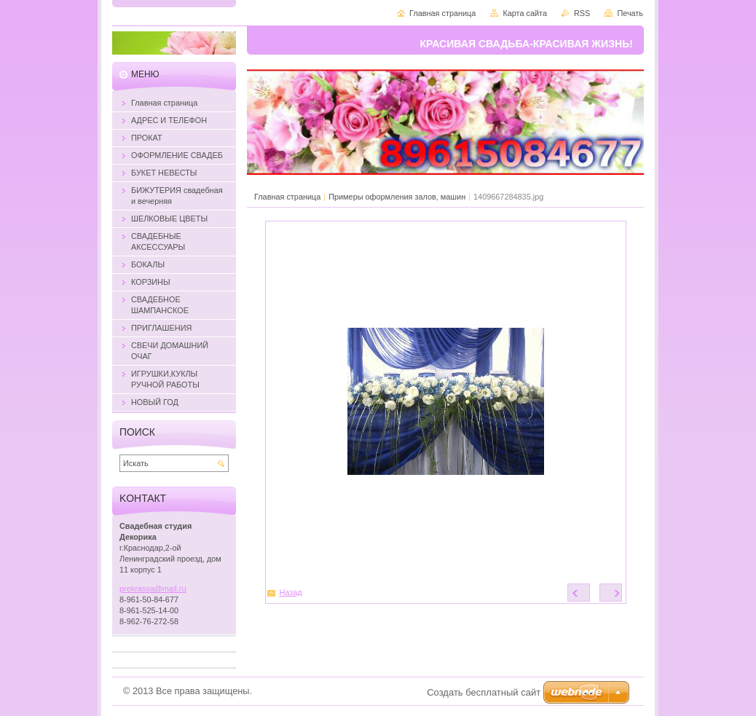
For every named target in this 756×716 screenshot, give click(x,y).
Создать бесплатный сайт (483, 692)
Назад (291, 592)
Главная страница (287, 196)
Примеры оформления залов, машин (396, 196)
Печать (630, 13)
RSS (582, 13)
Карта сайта (525, 13)
